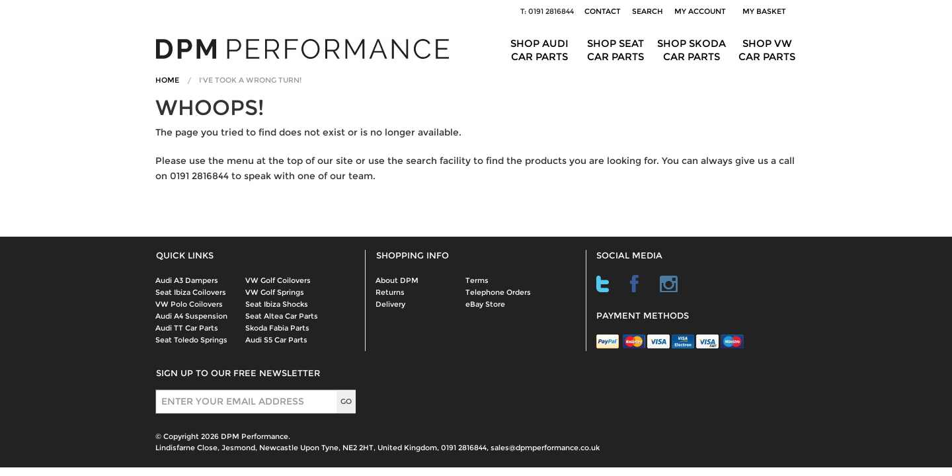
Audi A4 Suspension (191, 316)
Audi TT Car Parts (186, 328)
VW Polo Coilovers (189, 304)
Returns (390, 292)
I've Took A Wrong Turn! (250, 80)
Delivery (390, 304)
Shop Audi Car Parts (539, 50)
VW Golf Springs (274, 292)
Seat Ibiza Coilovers (190, 292)
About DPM (397, 280)
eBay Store (485, 304)
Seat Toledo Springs (191, 339)
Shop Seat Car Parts (615, 50)
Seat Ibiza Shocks (276, 304)
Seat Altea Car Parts (281, 316)
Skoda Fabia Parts (277, 328)
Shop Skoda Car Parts (691, 50)
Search (647, 11)
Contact (602, 11)
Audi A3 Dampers (186, 280)
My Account (700, 11)
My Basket (766, 11)
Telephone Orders (498, 292)
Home (167, 80)
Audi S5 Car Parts (276, 339)
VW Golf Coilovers (278, 280)
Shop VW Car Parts (766, 50)
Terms (477, 280)
